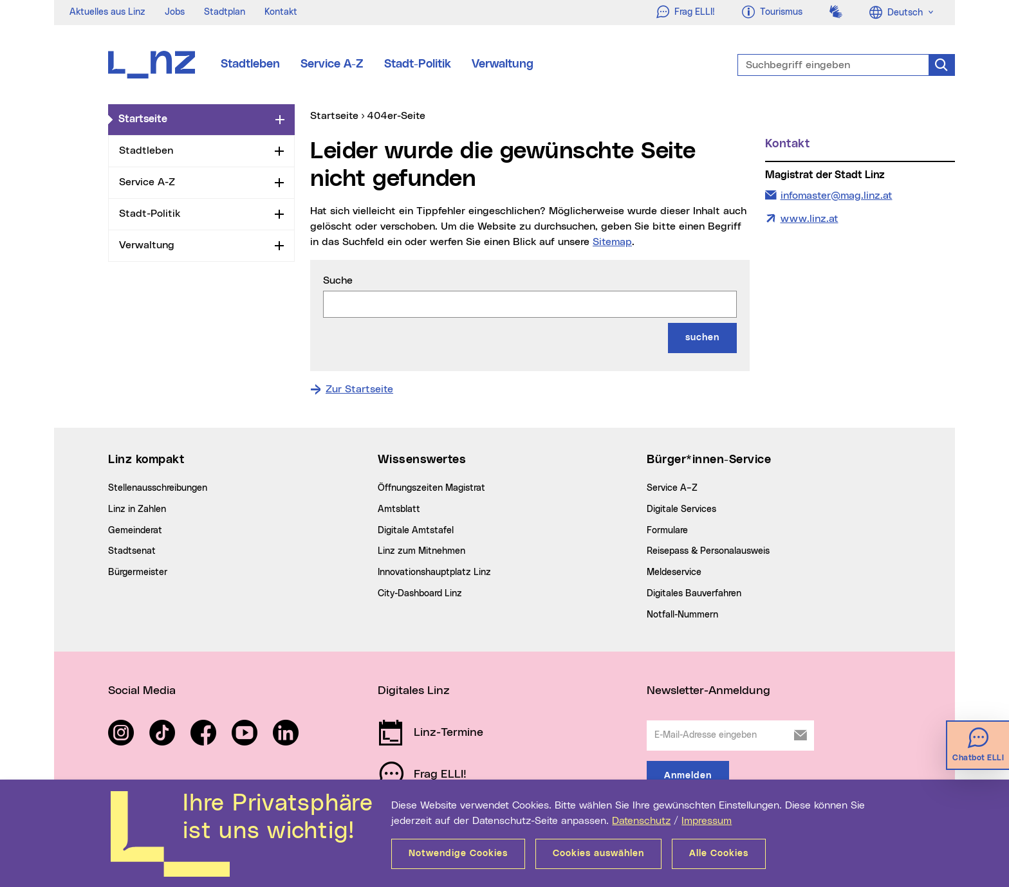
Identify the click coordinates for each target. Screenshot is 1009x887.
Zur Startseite (359, 389)
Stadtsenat (132, 551)
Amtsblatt (399, 509)
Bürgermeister (137, 572)
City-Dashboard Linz (420, 593)
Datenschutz (641, 821)
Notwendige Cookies (458, 853)
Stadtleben (250, 64)
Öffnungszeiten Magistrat (431, 488)
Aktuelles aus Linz (107, 12)
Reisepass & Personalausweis (708, 551)
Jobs (175, 12)
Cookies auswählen (598, 853)
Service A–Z (672, 488)
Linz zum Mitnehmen (421, 551)
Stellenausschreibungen (157, 488)
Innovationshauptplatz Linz (434, 572)
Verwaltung (502, 64)
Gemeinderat (135, 530)
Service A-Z (332, 64)
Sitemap (612, 242)
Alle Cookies (718, 853)
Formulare (667, 530)
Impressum (706, 821)
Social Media (142, 691)
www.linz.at (809, 219)
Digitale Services (681, 509)
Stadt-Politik (417, 64)
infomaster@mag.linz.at (836, 194)
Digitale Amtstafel (416, 530)
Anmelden (688, 775)
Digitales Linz (414, 691)
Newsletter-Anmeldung (708, 691)
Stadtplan (224, 12)
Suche (338, 280)
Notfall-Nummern (682, 614)
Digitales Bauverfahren (694, 593)
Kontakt (280, 12)
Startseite (194, 118)
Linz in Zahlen (137, 509)
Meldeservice (674, 572)
